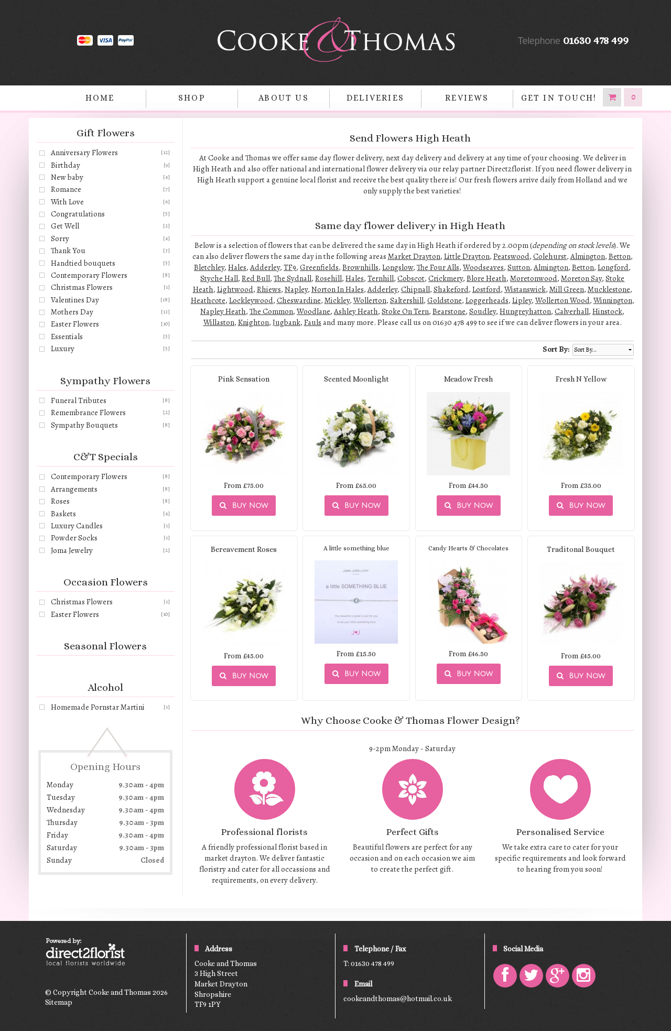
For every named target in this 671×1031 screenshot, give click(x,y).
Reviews (467, 98)
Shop (191, 98)
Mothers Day (72, 312)
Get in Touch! (559, 98)
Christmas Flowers (82, 287)
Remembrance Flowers (88, 412)
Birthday (65, 165)
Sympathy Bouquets (84, 425)
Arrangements (74, 489)
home (100, 98)
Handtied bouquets (83, 263)
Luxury (62, 348)
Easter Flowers (75, 324)
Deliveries (375, 98)
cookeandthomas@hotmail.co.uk (397, 998)
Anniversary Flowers (84, 152)
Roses (60, 501)
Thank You (68, 250)
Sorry (60, 238)
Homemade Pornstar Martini (98, 707)
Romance (66, 189)
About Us (283, 98)
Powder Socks (74, 538)
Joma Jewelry (72, 550)
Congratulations (78, 214)
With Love (67, 202)
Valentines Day (75, 300)
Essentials (67, 336)
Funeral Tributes (78, 400)
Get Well (65, 226)
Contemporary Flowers (89, 275)
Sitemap (58, 1002)
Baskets (63, 513)
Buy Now (244, 505)
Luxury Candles (77, 525)
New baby (67, 177)
